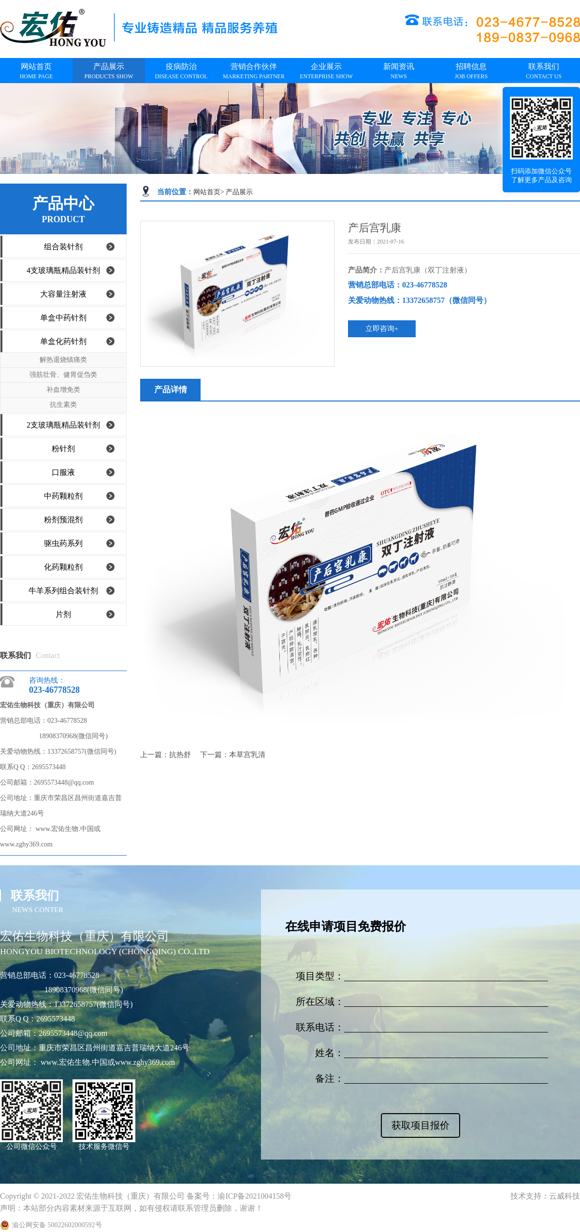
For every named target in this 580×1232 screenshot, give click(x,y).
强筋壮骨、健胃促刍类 (63, 374)
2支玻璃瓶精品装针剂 (63, 425)
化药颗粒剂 (63, 567)
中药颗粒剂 (63, 496)
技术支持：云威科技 (545, 1196)
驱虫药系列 (63, 543)
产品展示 (239, 192)
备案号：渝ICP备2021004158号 (239, 1196)
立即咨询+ (381, 328)
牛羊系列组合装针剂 (63, 591)
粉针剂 (63, 448)
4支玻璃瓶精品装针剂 (63, 270)
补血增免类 (63, 389)
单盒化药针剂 (63, 341)
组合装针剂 (63, 247)
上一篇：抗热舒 (166, 755)
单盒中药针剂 (63, 318)
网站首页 (206, 192)
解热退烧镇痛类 (63, 359)
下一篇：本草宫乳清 (232, 755)
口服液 (63, 472)
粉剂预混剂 (63, 520)
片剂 (63, 614)
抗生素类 (63, 404)
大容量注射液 (63, 294)
